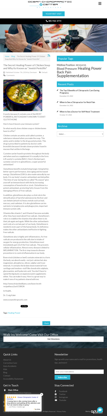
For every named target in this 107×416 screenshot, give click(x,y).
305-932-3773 (53, 21)
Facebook (63, 391)
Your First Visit (54, 14)
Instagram (63, 397)
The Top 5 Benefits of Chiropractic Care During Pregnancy (79, 91)
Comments (10, 75)
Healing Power (14, 313)
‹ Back (46, 323)
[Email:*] (79, 372)
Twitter (62, 394)
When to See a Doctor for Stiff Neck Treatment (80, 111)
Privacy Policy (61, 411)
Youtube (62, 400)
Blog (13, 56)
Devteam (33, 72)
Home (7, 56)
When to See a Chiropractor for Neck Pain (77, 102)
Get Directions (53, 339)
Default (44, 72)
